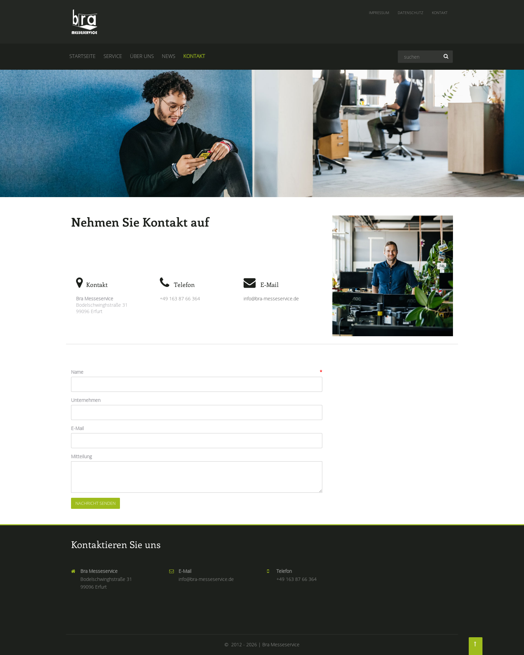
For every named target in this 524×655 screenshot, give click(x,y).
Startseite (82, 56)
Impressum (379, 12)
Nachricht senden (95, 503)
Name (77, 372)
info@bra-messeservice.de (271, 298)
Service (113, 56)
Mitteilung (81, 456)
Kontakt (440, 12)
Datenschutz (410, 12)
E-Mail (77, 428)
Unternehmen (86, 400)
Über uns (142, 56)
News (168, 56)
